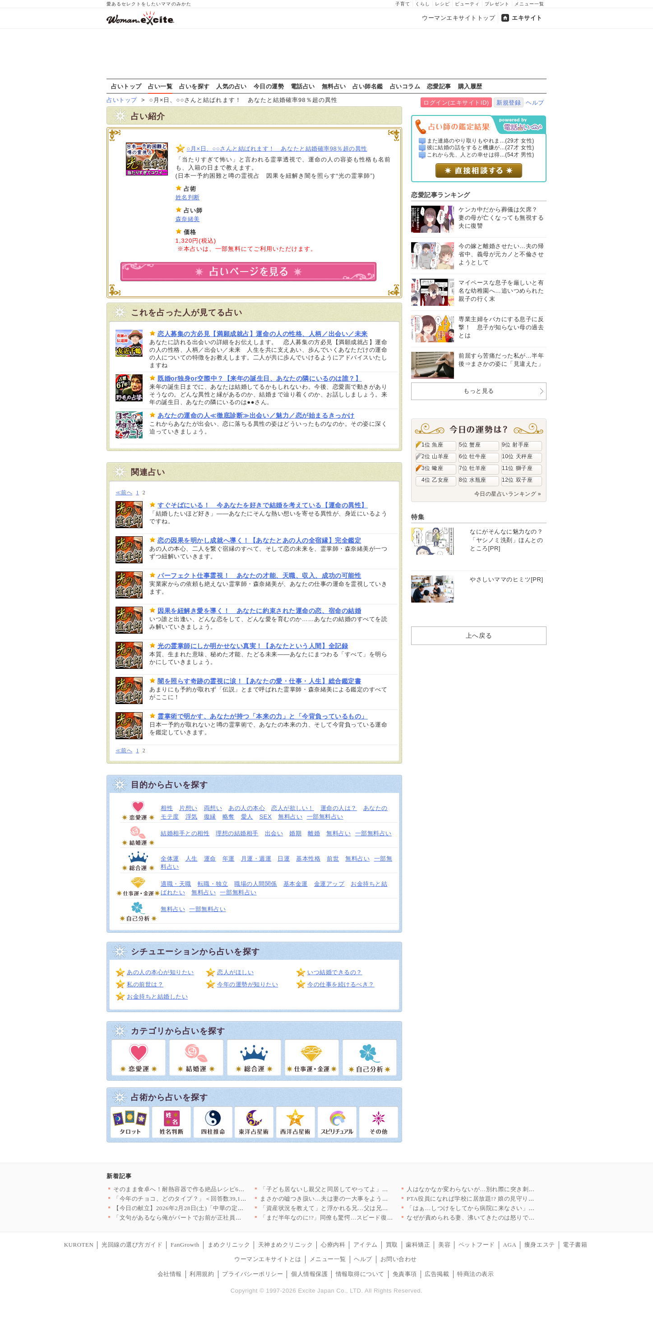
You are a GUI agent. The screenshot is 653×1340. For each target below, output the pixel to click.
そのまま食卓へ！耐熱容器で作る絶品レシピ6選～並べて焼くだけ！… (209, 1189)
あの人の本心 (246, 808)
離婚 (314, 833)
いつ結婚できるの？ (334, 972)
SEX (265, 816)
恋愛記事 (439, 86)
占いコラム (405, 86)
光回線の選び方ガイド (132, 1244)
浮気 (191, 816)
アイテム (365, 1244)
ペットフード (476, 1244)
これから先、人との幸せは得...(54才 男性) (480, 155)
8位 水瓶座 (472, 480)
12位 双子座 (517, 480)
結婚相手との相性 (185, 833)
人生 (191, 858)
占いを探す (194, 86)
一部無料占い (325, 816)
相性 (167, 808)
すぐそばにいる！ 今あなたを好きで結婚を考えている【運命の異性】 (262, 505)
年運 (228, 858)
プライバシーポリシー (252, 1274)
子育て (402, 3)
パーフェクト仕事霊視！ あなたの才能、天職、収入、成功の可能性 (259, 575)
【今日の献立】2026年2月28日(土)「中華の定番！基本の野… (196, 1208)
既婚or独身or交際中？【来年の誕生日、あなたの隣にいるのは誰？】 (259, 378)
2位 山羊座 (435, 456)
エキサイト (527, 17)
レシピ (442, 3)
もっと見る (478, 390)
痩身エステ (539, 1244)
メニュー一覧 (529, 3)
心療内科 (333, 1244)
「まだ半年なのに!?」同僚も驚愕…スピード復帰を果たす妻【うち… (354, 1217)
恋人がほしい (235, 972)
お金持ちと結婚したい (157, 996)
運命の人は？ (338, 808)
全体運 (170, 858)
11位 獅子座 (517, 468)
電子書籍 (575, 1244)
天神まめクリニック (285, 1244)
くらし (422, 3)
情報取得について (360, 1274)
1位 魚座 (432, 445)
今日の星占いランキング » (507, 494)
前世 (333, 858)
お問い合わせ (398, 1259)
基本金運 (295, 883)
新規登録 (508, 102)
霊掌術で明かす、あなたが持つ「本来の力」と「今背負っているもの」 (262, 716)
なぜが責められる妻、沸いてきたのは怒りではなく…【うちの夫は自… (504, 1217)
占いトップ (126, 86)
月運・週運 (256, 858)
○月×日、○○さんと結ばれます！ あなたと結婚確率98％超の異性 (277, 148)
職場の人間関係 (255, 883)
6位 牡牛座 (472, 456)
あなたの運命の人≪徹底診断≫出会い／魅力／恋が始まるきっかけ (256, 415)
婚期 (295, 833)
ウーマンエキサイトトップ (458, 17)
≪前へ (124, 493)
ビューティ (467, 3)
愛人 (247, 816)
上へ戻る (479, 635)
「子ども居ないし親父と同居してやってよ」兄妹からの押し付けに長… (357, 1189)
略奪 (228, 816)
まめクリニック (229, 1244)
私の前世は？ (145, 984)
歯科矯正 (418, 1244)
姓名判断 (188, 197)
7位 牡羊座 (472, 468)
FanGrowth (185, 1244)
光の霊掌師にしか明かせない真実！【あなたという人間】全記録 (252, 645)
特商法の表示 (475, 1274)
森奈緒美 (188, 219)
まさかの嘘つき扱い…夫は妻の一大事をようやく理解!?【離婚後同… (354, 1198)
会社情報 (169, 1274)
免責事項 (405, 1274)
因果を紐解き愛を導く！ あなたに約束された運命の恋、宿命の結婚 (259, 610)
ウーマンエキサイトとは (267, 1259)
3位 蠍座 (432, 468)
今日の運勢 (269, 86)
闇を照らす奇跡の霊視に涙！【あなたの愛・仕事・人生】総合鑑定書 (259, 681)
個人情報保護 (309, 1274)
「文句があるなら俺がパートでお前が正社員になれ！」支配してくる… (211, 1217)
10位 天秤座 (517, 456)
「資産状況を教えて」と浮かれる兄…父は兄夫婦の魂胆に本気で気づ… (357, 1208)
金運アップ (329, 883)
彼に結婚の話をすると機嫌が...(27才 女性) (480, 147)
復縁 (210, 816)
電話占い (303, 86)
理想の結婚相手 (237, 833)
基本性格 (308, 858)
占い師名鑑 (367, 86)
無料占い (334, 86)
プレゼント (497, 3)
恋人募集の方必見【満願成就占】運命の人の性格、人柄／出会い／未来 (262, 333)
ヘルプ (535, 102)
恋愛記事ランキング (440, 194)
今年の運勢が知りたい (247, 984)
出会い (274, 833)
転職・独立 (213, 883)
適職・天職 (176, 883)
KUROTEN (79, 1244)
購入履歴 (470, 86)
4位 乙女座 (435, 480)
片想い (188, 808)
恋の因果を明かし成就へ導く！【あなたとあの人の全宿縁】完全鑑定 (259, 540)
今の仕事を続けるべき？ (341, 984)
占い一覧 (160, 86)
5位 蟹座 (470, 445)
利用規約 (202, 1274)
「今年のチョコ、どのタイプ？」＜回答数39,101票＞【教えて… (201, 1198)
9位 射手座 (515, 445)
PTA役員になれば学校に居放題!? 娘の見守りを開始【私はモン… (495, 1198)
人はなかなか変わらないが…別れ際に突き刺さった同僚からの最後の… (504, 1189)
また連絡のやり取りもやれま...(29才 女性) (480, 141)
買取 (392, 1244)
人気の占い (231, 86)
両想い (213, 808)
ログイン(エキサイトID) (456, 102)
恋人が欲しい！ (292, 808)
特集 (417, 516)
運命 (210, 858)
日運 (284, 858)
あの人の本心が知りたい (160, 972)
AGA (510, 1244)
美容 (444, 1244)
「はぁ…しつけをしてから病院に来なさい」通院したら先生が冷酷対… (504, 1208)
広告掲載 (437, 1274)
